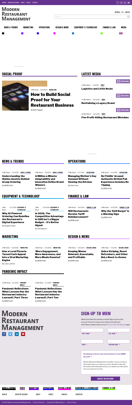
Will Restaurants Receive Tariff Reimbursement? (78, 214)
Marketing (53, 90)
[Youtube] (128, 2)
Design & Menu (91, 248)
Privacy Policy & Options (116, 325)
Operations (90, 172)
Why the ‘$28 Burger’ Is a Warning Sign (115, 212)
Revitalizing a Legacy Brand (98, 103)
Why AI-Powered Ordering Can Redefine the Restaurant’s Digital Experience (15, 218)
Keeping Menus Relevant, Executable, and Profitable (81, 254)
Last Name (111, 333)
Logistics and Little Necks (97, 88)
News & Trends (26, 172)
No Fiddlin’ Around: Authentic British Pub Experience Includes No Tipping (115, 180)
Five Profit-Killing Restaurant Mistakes (105, 117)
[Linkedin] (124, 2)
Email (83, 344)
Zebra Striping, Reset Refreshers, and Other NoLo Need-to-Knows (114, 254)
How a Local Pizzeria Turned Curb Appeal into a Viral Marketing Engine (15, 256)
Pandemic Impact (23, 284)
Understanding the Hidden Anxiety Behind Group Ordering (15, 179)
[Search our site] (91, 17)
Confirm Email (113, 344)
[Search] (128, 17)
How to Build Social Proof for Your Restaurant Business (52, 100)
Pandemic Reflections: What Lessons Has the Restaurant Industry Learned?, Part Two (48, 293)
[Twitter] (121, 2)
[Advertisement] (66, 50)
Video (102, 85)
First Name (85, 333)
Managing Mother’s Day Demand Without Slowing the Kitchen (82, 179)
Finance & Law (91, 207)
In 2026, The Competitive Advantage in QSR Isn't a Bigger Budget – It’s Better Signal (49, 219)
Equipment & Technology (21, 208)
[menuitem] (4, 2)
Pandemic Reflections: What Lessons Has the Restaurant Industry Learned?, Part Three (15, 293)
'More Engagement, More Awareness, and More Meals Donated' (48, 254)
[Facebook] (117, 2)
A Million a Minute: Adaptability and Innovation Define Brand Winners (49, 180)
